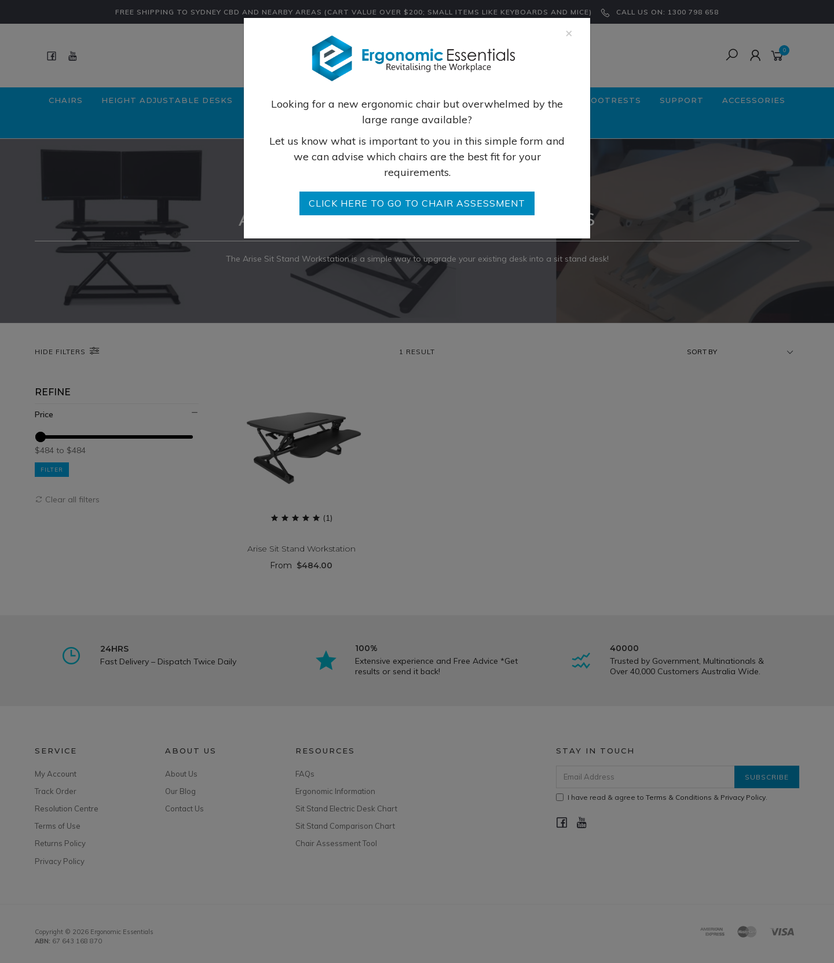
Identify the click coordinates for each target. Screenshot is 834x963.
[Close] (569, 33)
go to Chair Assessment (417, 203)
